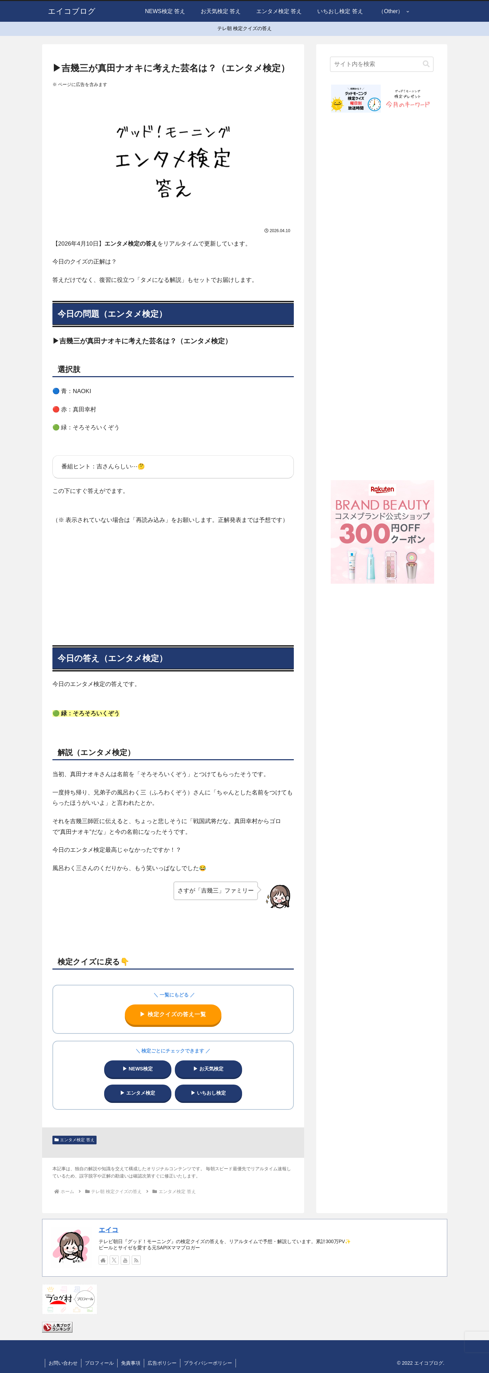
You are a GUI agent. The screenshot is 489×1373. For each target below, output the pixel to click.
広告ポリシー (162, 1363)
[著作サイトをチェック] (103, 1260)
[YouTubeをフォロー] (125, 1260)
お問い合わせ (63, 1363)
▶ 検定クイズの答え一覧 (173, 1014)
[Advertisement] (173, 581)
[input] (381, 64)
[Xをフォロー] (114, 1260)
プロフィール (99, 1363)
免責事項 (130, 1363)
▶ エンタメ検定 (137, 1093)
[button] (426, 64)
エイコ (108, 1229)
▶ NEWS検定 (137, 1068)
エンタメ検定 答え (74, 1139)
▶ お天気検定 (208, 1068)
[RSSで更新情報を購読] (136, 1260)
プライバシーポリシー (208, 1363)
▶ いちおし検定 (208, 1093)
